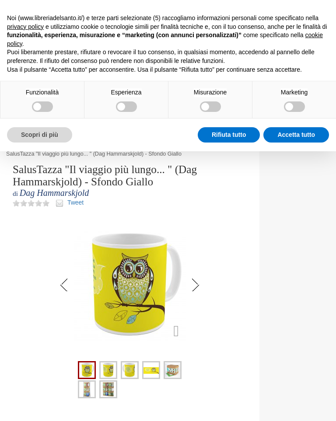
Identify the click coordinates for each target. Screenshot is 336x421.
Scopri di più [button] (39, 134)
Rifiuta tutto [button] (229, 134)
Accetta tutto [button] (296, 134)
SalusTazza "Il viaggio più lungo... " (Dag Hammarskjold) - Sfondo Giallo (94, 154)
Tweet (75, 202)
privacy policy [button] (25, 26)
